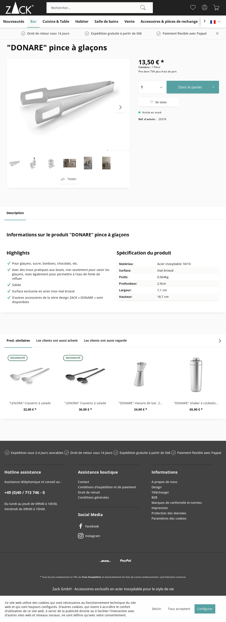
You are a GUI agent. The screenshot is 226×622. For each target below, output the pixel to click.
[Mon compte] (204, 7)
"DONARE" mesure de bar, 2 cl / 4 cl (142, 403)
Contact (83, 482)
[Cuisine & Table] (56, 22)
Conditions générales (93, 497)
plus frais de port (166, 71)
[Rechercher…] (100, 7)
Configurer (205, 609)
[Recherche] (143, 7)
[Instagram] (108, 535)
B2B (154, 497)
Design (157, 487)
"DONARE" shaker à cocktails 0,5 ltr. (197, 403)
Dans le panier (197, 87)
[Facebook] (108, 526)
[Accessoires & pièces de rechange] (169, 22)
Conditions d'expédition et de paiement (107, 487)
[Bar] (33, 22)
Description (15, 213)
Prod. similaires (18, 340)
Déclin (156, 609)
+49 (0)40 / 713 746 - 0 (24, 492)
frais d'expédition (91, 576)
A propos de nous (164, 482)
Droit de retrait (89, 492)
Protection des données (169, 513)
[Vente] (129, 22)
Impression (160, 508)
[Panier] (216, 7)
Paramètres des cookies (169, 518)
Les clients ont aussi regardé (105, 340)
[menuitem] (100, 7)
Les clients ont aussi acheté (57, 340)
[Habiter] (81, 22)
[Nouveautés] (13, 22)
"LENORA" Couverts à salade (30, 403)
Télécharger (160, 492)
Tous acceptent (179, 609)
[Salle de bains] (106, 22)
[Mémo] (193, 7)
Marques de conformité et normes (177, 503)
